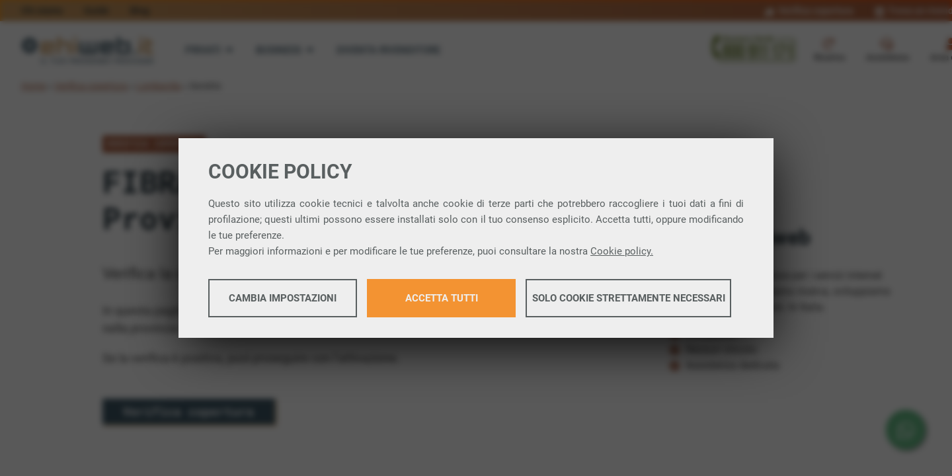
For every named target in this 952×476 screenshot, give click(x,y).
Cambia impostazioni (283, 299)
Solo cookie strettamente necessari (628, 299)
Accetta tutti (441, 299)
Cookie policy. (621, 252)
